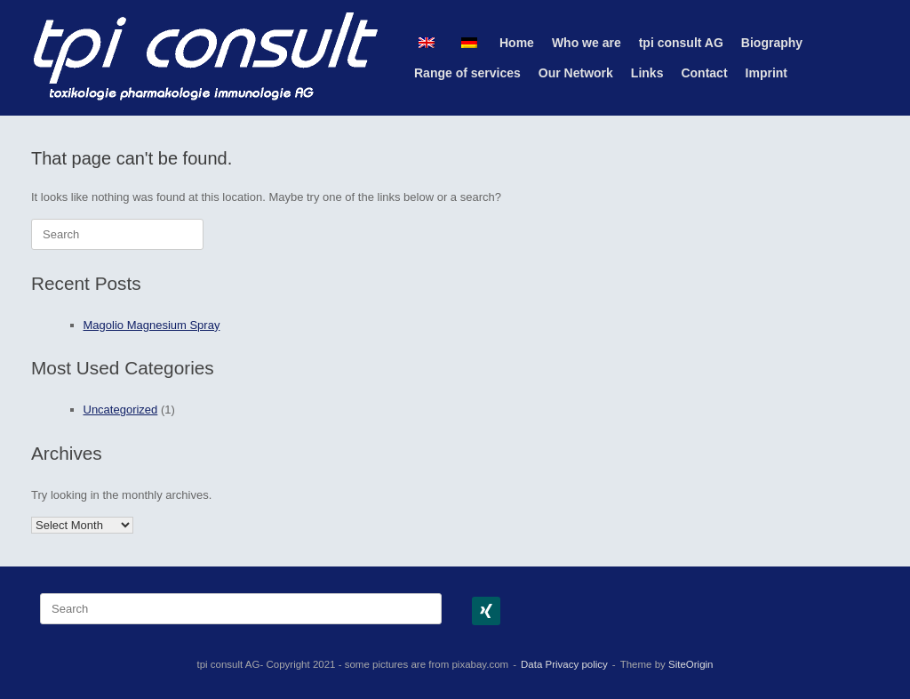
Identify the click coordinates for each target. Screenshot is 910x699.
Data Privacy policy (564, 664)
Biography (771, 43)
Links (647, 73)
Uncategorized (121, 409)
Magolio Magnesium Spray (152, 325)
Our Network (576, 73)
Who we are (586, 43)
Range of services (467, 73)
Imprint (766, 73)
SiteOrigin (691, 664)
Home (516, 43)
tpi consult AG (681, 43)
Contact (704, 73)
